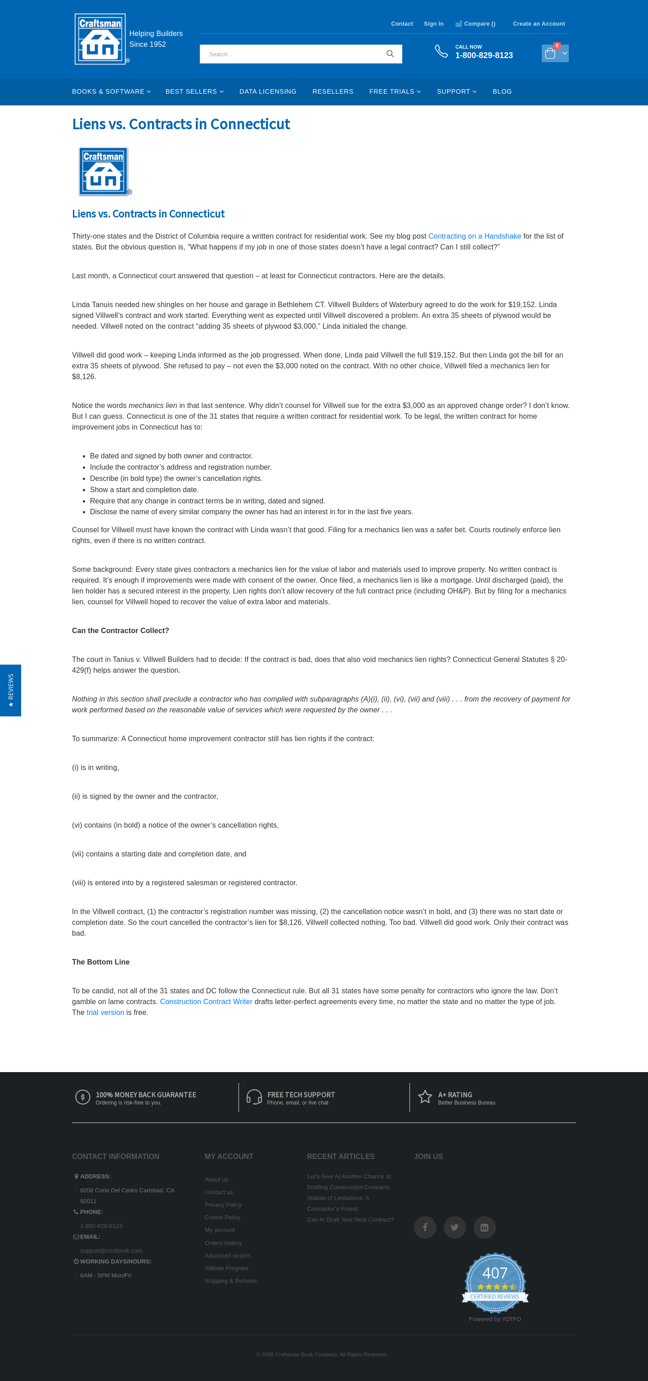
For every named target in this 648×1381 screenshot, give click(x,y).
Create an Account (539, 24)
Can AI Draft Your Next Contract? (350, 1219)
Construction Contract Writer (206, 1001)
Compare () (474, 24)
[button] (10, 690)
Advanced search (227, 1255)
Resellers (332, 91)
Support (453, 91)
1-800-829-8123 (101, 1226)
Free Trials (391, 91)
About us (216, 1179)
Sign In (434, 24)
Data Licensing (268, 91)
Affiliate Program (226, 1268)
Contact (402, 24)
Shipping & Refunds (231, 1280)
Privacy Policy (223, 1204)
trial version (106, 1012)
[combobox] (301, 54)
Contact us (219, 1192)
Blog (502, 91)
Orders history (223, 1243)
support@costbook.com (111, 1250)
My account (220, 1230)
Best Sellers (191, 91)
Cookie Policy (223, 1217)
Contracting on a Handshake (474, 236)
